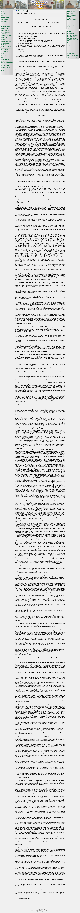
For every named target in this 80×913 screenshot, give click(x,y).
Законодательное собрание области (71, 53)
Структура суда (4, 19)
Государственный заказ (6, 46)
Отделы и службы (5, 17)
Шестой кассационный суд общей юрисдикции (72, 36)
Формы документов (5, 59)
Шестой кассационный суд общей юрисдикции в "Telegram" (72, 44)
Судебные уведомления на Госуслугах (7, 71)
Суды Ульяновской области (73, 28)
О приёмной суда (5, 51)
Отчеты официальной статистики (5, 33)
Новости (3, 39)
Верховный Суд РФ (71, 33)
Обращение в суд (5, 65)
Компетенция (4, 21)
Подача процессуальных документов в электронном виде (7, 62)
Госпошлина (3, 55)
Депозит (3, 57)
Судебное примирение (6, 35)
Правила (3, 53)
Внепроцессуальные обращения (5, 68)
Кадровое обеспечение (6, 41)
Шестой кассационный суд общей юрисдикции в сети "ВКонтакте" (72, 39)
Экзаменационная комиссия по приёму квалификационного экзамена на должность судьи (72, 21)
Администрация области (72, 55)
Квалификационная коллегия (71, 16)
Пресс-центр (4, 37)
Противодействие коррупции (5, 44)
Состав (2, 15)
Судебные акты (4, 28)
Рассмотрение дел (5, 30)
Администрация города (72, 57)
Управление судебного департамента (72, 26)
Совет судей (70, 13)
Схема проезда (4, 73)
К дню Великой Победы (6, 23)
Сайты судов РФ (70, 50)
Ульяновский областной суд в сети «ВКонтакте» (72, 47)
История (3, 13)
